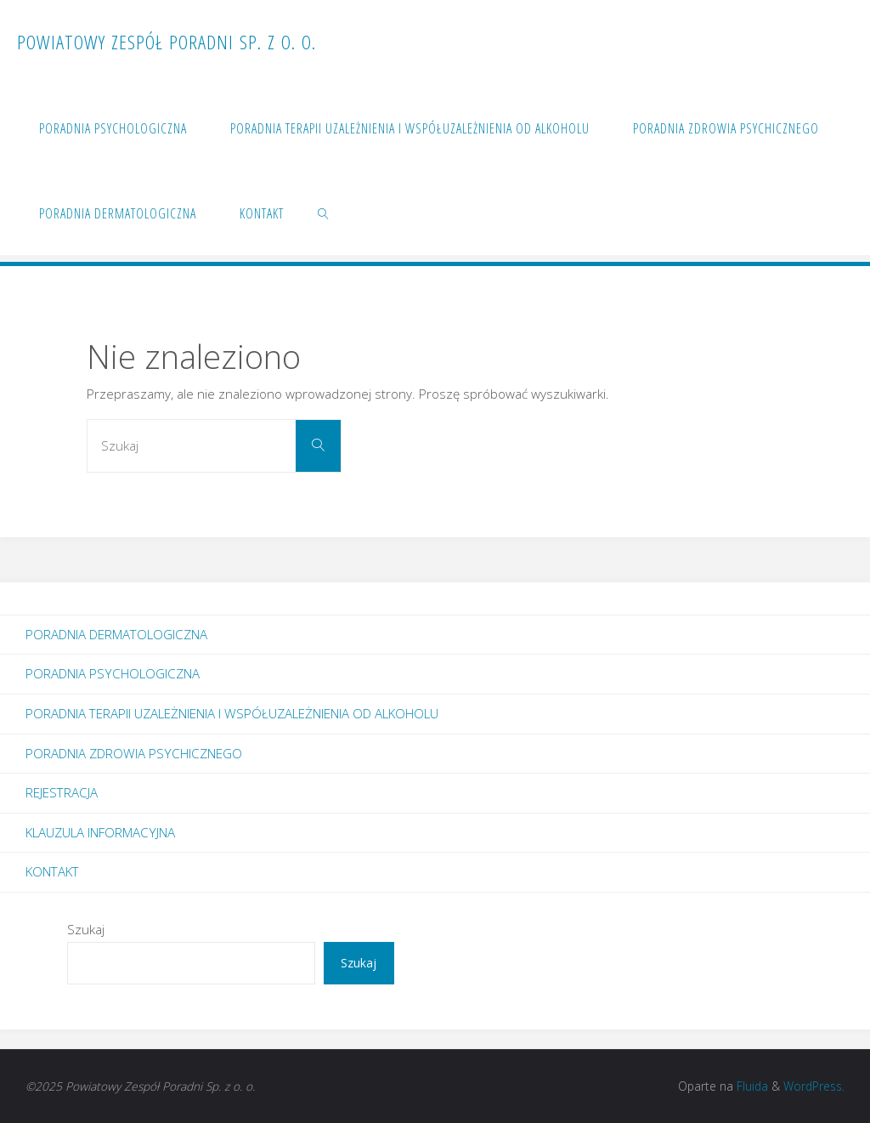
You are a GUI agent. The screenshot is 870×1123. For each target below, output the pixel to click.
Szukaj (86, 929)
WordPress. (814, 1086)
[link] (324, 212)
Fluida (750, 1086)
